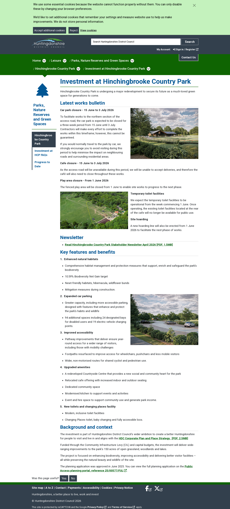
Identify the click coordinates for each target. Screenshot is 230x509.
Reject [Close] (74, 30)
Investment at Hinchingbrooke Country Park (115, 68)
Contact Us (188, 57)
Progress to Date (42, 164)
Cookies (107, 487)
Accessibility (91, 487)
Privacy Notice (123, 487)
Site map (37, 487)
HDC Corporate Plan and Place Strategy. (153, 438)
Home (37, 60)
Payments (74, 487)
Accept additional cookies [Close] (49, 30)
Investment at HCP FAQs (44, 153)
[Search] (136, 41)
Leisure (56, 60)
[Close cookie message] (194, 5)
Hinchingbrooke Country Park (55, 68)
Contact (61, 487)
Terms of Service (123, 507)
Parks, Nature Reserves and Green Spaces (100, 60)
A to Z (49, 487)
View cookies (88, 30)
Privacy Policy (96, 507)
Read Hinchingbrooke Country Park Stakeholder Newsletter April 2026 (119, 244)
